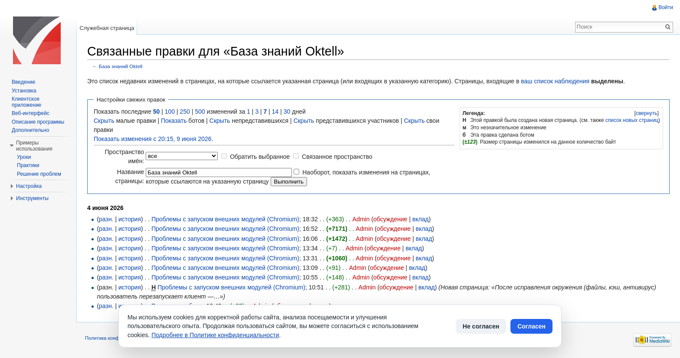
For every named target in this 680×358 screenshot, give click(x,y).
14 (275, 111)
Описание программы (38, 122)
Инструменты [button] (32, 198)
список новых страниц (631, 120)
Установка (24, 91)
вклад (420, 219)
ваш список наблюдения (555, 81)
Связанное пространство (337, 156)
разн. (106, 219)
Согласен (531, 326)
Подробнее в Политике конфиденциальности (215, 335)
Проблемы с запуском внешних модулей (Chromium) (225, 219)
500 (200, 111)
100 (170, 111)
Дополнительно (30, 130)
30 (287, 111)
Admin (361, 219)
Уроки (24, 157)
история (129, 219)
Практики (28, 165)
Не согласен (481, 326)
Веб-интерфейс (30, 113)
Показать (174, 120)
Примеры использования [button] (34, 146)
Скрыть (104, 120)
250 (185, 111)
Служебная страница (106, 28)
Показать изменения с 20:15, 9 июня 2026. (153, 138)
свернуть (646, 113)
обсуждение (390, 219)
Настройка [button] (29, 186)
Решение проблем (39, 174)
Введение (23, 82)
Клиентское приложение (26, 102)
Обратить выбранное (260, 156)
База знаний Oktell (121, 66)
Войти (665, 7)
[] (646, 113)
